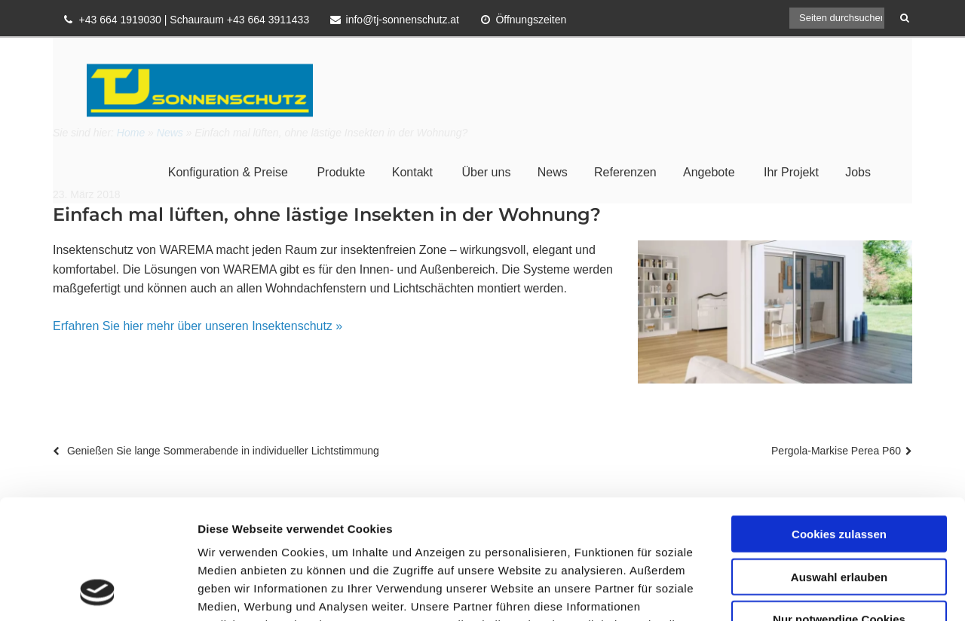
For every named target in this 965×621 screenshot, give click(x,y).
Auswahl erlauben (839, 464)
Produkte (341, 172)
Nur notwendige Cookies (839, 506)
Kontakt (412, 172)
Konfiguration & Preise (228, 172)
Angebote (709, 172)
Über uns (485, 172)
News (553, 172)
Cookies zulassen (839, 421)
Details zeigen (802, 591)
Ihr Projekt (791, 172)
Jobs (858, 172)
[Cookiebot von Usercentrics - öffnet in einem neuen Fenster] (98, 591)
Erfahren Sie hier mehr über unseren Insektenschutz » (197, 326)
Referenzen (625, 172)
